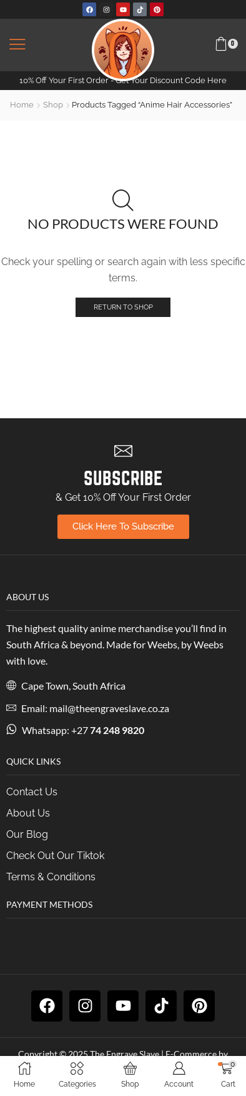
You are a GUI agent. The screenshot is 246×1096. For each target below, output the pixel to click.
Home (22, 104)
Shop (53, 104)
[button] (17, 45)
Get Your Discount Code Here (171, 80)
